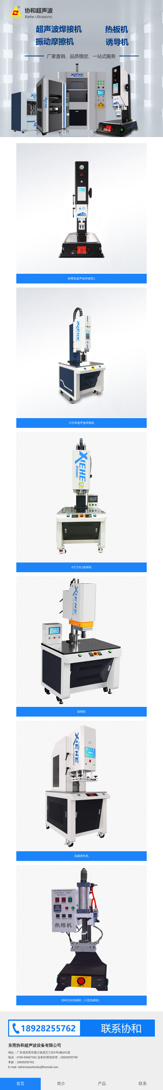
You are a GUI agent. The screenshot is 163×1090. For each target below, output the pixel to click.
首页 (20, 1083)
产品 (102, 1083)
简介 (61, 1083)
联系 (143, 1083)
